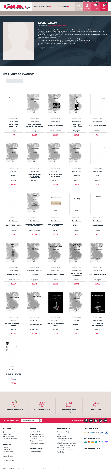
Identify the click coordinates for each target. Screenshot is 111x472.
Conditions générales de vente (32, 469)
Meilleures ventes (8, 451)
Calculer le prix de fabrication (66, 445)
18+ (4, 458)
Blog (102, 1)
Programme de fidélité (36, 441)
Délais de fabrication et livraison (66, 443)
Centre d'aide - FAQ (63, 432)
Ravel (13, 175)
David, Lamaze (34, 171)
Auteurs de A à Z (8, 456)
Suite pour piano (13, 225)
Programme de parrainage (37, 443)
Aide (106, 1)
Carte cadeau (34, 438)
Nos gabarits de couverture (65, 450)
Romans (55, 280)
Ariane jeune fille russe (13, 324)
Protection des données (61, 469)
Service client (96, 409)
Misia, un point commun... (55, 175)
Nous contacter (94, 1)
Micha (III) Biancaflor (76, 125)
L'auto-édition (7, 434)
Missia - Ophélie (13, 274)
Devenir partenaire (35, 451)
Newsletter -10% (35, 432)
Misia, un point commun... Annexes (34, 125)
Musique (13, 131)
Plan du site (60, 452)
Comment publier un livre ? (65, 438)
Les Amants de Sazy (97, 274)
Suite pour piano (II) (97, 126)
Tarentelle (98, 225)
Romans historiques (55, 131)
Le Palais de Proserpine (76, 274)
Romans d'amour (34, 329)
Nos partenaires (34, 454)
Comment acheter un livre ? (65, 441)
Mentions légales (48, 469)
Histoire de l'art (34, 180)
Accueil (6, 13)
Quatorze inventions (13, 125)
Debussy (76, 175)
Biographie (76, 131)
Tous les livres (7, 447)
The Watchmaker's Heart (55, 324)
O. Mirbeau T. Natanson (34, 270)
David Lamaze (13, 121)
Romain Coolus (55, 270)
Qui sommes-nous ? (83, 1)
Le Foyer (34, 274)
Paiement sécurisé (69, 409)
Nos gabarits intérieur (63, 447)
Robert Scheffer (76, 270)
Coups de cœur (7, 449)
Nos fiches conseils (8, 436)
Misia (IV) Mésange (55, 126)
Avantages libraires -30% (37, 436)
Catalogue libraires (8, 460)
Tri (4, 81)
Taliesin (76, 225)
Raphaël (76, 324)
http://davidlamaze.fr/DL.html (57, 25)
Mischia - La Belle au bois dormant (34, 225)
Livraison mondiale (42, 409)
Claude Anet (13, 320)
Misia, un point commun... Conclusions (34, 176)
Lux (97, 175)
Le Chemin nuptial (34, 324)
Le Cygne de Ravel (13, 374)
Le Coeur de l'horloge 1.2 (97, 324)
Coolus (76, 320)
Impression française (15, 409)
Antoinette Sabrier (55, 274)
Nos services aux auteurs (10, 438)
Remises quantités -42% (37, 434)
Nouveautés (6, 454)
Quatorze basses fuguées (55, 225)
